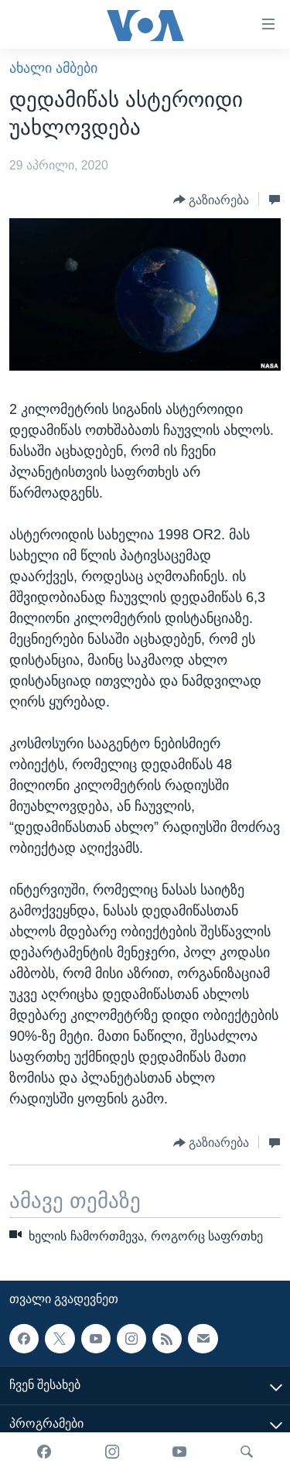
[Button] (211, 199)
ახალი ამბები (53, 68)
